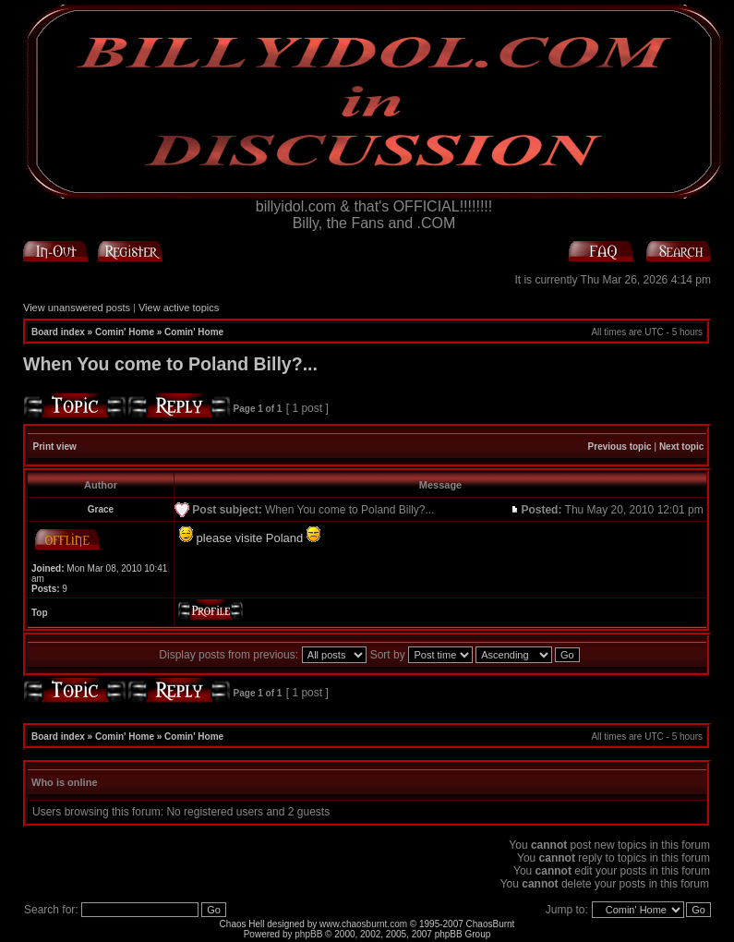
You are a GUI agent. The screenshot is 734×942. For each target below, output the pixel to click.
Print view (55, 446)
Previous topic (620, 446)
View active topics (178, 307)
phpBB (308, 934)
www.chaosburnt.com (363, 924)
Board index (58, 332)
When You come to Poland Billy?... (170, 364)
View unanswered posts (76, 307)
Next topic (681, 446)
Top (39, 613)
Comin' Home (124, 332)
